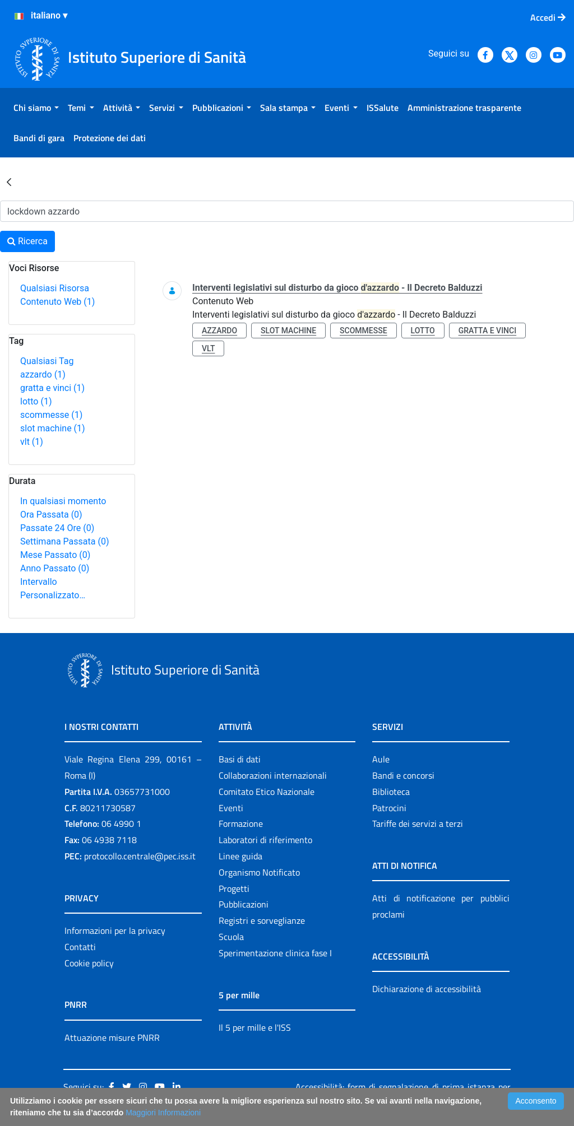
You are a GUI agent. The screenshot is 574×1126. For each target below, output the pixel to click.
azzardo (43, 374)
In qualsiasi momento (63, 501)
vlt (31, 441)
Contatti (80, 946)
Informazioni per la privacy (114, 930)
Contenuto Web (57, 301)
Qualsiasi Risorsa (54, 288)
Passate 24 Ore (57, 528)
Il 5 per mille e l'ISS (255, 1027)
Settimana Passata (64, 541)
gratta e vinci (52, 388)
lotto (36, 401)
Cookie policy (89, 963)
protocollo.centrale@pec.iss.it (140, 856)
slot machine (52, 428)
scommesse (51, 415)
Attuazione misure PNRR (112, 1037)
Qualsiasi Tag (46, 361)
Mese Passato (55, 555)
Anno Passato (54, 568)
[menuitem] (36, 107)
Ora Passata (51, 514)
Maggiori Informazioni (163, 1112)
